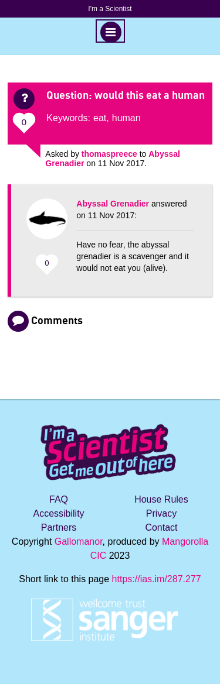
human (126, 118)
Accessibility (58, 513)
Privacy (161, 513)
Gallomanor (79, 541)
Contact (161, 527)
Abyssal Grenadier (112, 203)
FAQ (58, 499)
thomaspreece (109, 154)
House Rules (161, 499)
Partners (58, 527)
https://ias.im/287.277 (156, 579)
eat (99, 118)
